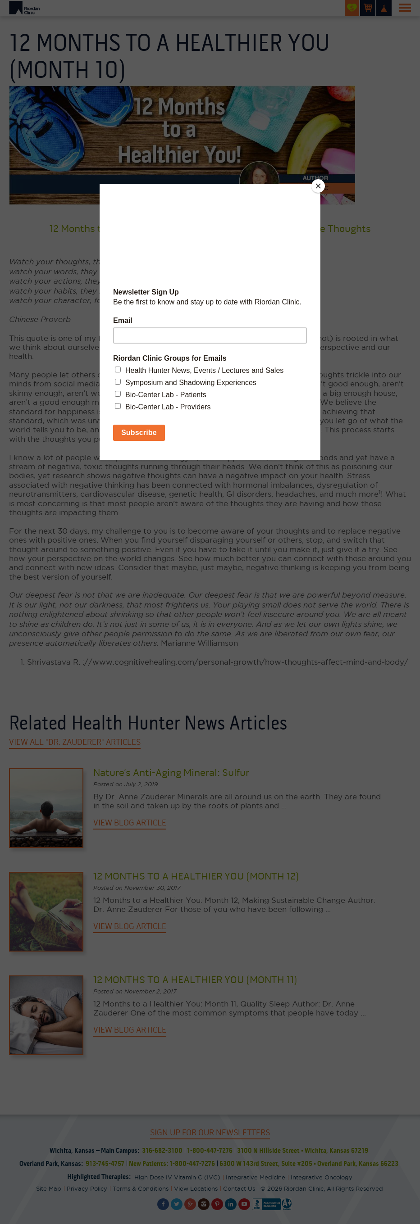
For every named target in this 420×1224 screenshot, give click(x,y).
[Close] (318, 186)
